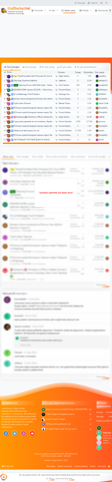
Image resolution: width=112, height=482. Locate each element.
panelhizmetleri (105, 76)
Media (85, 10)
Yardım (93, 466)
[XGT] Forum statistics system (56, 456)
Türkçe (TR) (7, 466)
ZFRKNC (102, 94)
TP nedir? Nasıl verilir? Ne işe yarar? (61, 429)
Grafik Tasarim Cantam (55, 419)
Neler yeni (70, 10)
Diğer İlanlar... (64, 76)
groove (102, 121)
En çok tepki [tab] (64, 67)
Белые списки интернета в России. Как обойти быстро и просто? (41, 99)
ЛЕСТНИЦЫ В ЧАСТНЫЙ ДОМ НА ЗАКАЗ (32, 139)
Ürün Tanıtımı (64, 85)
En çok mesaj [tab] (46, 67)
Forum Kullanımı (65, 89)
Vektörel (62, 80)
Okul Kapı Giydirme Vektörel (25, 80)
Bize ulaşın (51, 466)
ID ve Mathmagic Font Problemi (27, 94)
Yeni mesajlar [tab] (11, 67)
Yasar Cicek (103, 103)
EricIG (101, 139)
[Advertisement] (56, 36)
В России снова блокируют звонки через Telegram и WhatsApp (41, 108)
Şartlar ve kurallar (64, 466)
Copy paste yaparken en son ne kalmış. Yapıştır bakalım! (37, 121)
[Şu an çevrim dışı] (7, 75)
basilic (101, 130)
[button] (45, 10)
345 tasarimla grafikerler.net (58, 424)
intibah (101, 117)
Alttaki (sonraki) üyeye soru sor (26, 130)
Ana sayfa (102, 466)
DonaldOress (104, 99)
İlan (53, 10)
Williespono (104, 89)
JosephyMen (104, 85)
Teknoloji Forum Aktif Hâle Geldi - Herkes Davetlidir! (40, 85)
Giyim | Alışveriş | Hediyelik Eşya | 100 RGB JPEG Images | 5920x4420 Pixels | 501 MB (67, 409)
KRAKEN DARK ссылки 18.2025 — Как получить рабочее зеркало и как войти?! (48, 89)
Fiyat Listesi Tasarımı (22, 103)
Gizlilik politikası (81, 466)
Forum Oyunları (65, 121)
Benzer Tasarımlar (66, 103)
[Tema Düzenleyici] (101, 3)
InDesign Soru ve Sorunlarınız (71, 94)
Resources (103, 10)
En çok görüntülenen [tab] (85, 67)
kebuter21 (103, 80)
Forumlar (38, 10)
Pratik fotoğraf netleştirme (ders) (60, 414)
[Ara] (106, 3)
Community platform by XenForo (56, 454)
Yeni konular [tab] (29, 67)
